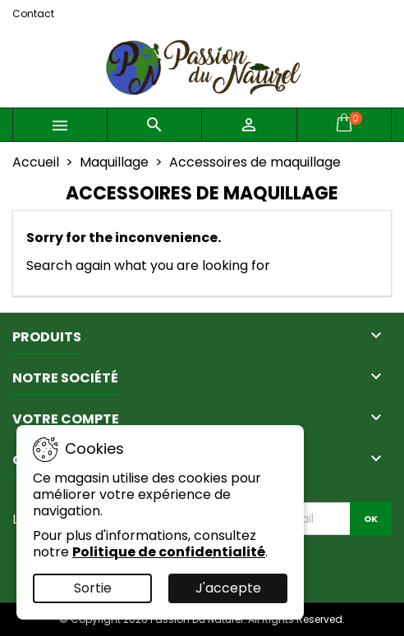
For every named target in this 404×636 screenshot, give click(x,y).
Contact (33, 14)
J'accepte (228, 588)
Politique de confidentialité (168, 551)
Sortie (93, 588)
